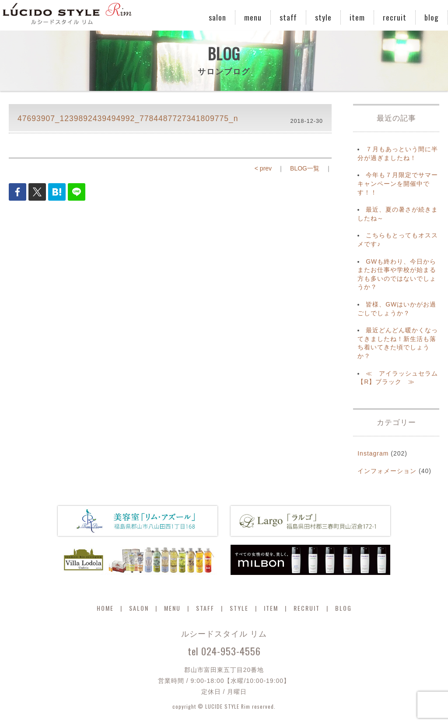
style (323, 17)
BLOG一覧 (304, 168)
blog (431, 17)
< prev (263, 168)
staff (288, 17)
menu (253, 17)
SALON (139, 608)
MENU (172, 608)
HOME (105, 608)
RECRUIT (307, 608)
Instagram (372, 453)
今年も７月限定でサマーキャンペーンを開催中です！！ (397, 183)
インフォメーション (386, 470)
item (357, 17)
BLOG (343, 608)
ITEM (271, 608)
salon (217, 17)
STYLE (239, 608)
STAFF (205, 608)
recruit (394, 17)
